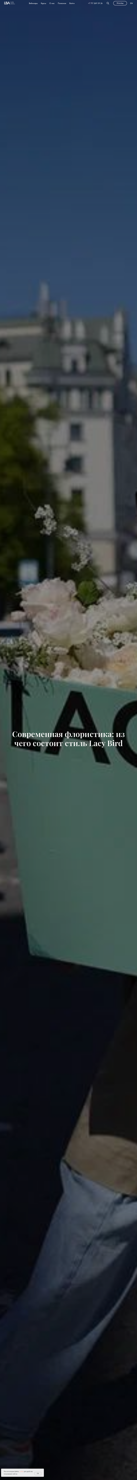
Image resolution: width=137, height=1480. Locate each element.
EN (131, 3)
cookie (21, 1471)
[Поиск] (107, 3)
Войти (72, 3)
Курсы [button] (43, 3)
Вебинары (33, 3)
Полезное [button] (62, 3)
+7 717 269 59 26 (95, 3)
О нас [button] (52, 3)
